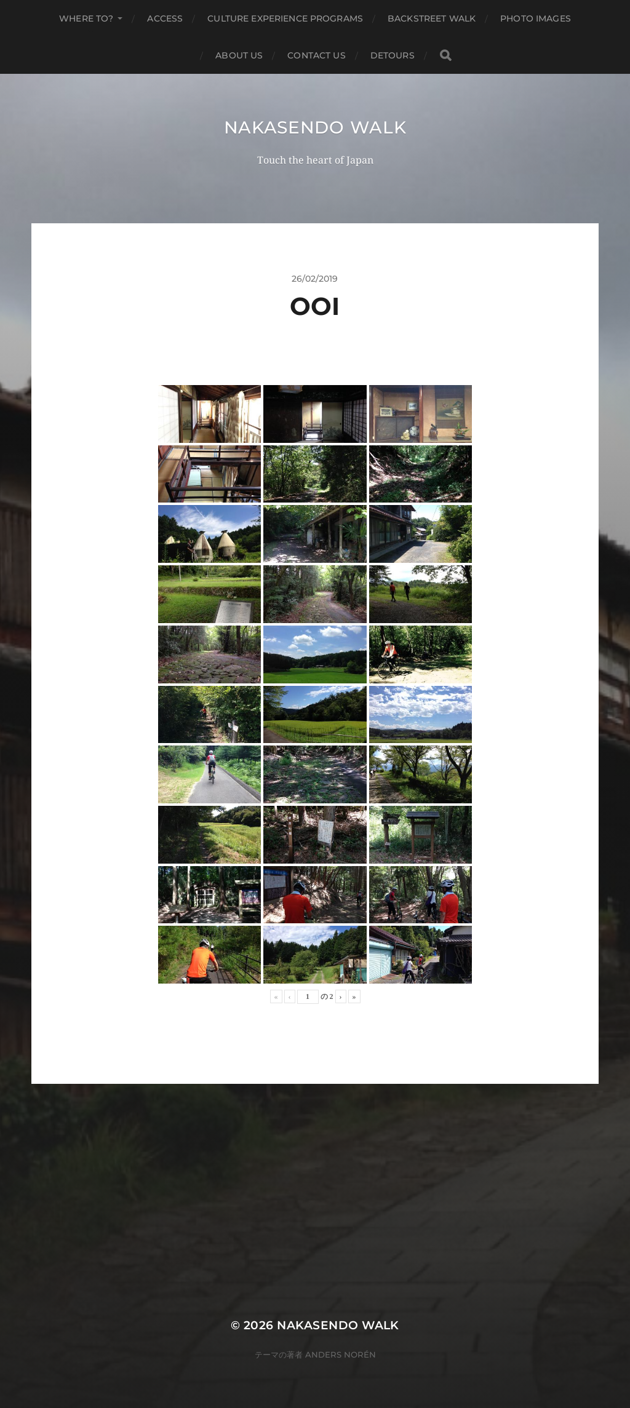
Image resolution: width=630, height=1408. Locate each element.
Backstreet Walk (432, 18)
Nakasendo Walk (315, 127)
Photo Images (535, 18)
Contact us (316, 55)
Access (165, 18)
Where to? (86, 18)
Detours (392, 55)
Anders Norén (340, 1354)
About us (239, 55)
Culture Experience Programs (285, 18)
